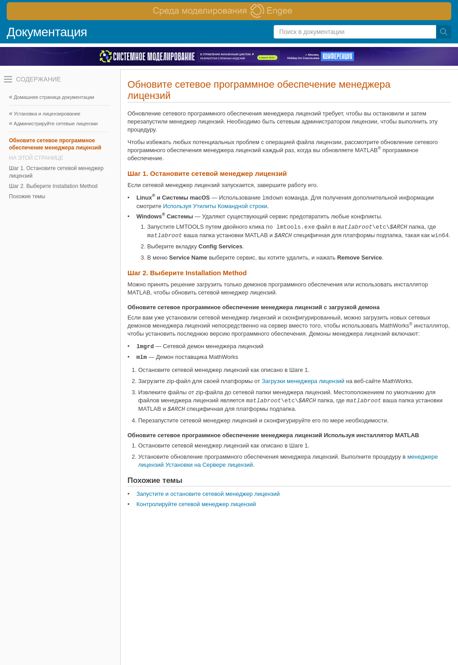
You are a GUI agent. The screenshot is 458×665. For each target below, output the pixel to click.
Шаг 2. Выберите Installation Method (53, 186)
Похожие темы (27, 196)
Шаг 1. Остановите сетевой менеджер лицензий (56, 172)
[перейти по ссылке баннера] (229, 11)
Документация (47, 32)
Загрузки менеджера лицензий (303, 381)
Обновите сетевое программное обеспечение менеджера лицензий (55, 144)
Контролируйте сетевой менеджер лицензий (196, 504)
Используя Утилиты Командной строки (215, 206)
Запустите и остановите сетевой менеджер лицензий (208, 493)
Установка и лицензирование (47, 113)
